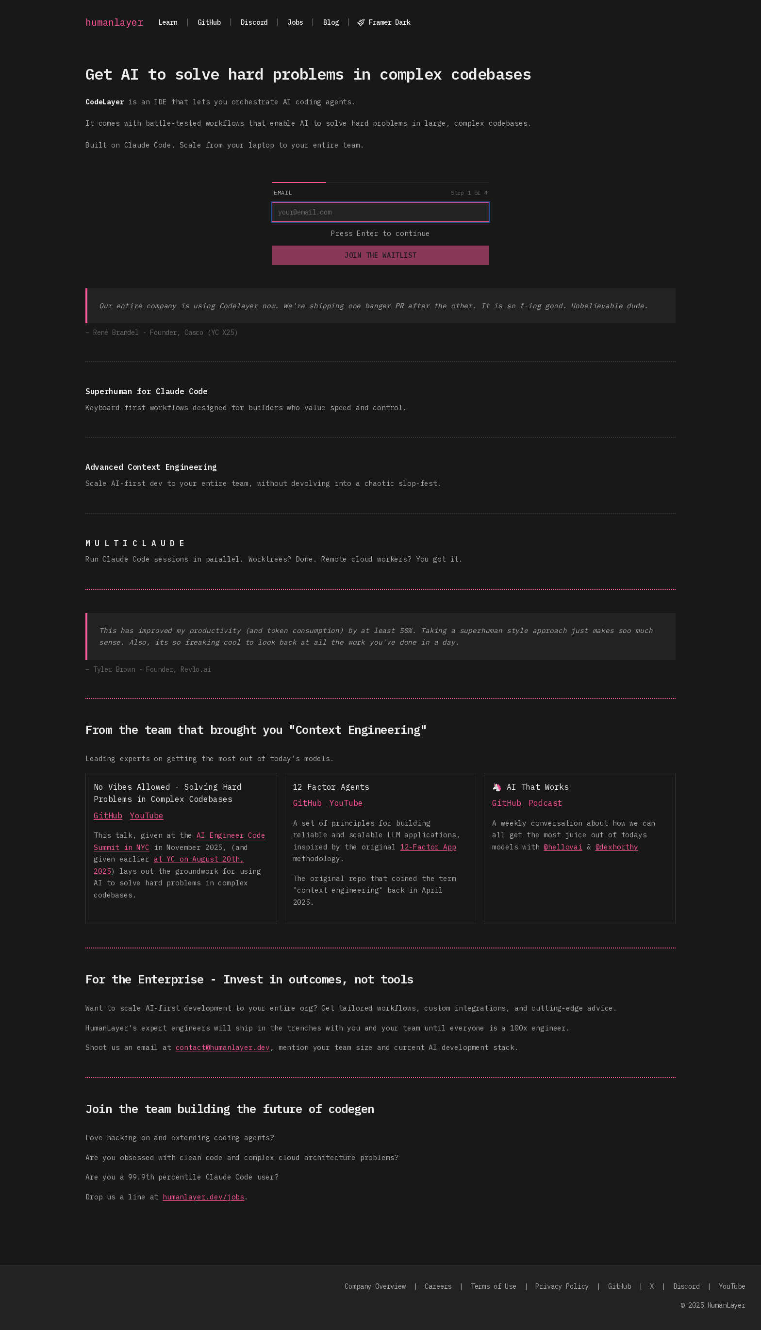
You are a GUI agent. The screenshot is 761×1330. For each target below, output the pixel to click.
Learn (167, 22)
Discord (254, 22)
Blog (330, 22)
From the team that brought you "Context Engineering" (256, 729)
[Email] (380, 212)
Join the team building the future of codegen (229, 1108)
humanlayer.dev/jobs (203, 1196)
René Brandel (116, 332)
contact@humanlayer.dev (223, 1047)
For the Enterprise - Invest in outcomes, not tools (249, 979)
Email (283, 192)
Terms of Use (493, 1286)
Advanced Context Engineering (151, 467)
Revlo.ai (196, 669)
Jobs (295, 22)
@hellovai (563, 846)
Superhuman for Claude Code (146, 391)
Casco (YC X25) (211, 332)
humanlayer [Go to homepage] (114, 22)
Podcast (545, 803)
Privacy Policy (562, 1286)
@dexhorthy (617, 846)
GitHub (209, 22)
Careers (438, 1286)
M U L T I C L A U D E (134, 543)
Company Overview (375, 1286)
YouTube (147, 815)
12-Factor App (428, 846)
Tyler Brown (114, 669)
